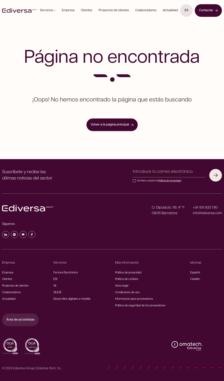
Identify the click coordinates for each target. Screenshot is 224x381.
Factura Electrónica (65, 272)
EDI (55, 279)
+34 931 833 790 (205, 207)
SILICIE (57, 292)
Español (195, 272)
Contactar (208, 10)
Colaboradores (142, 10)
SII (54, 285)
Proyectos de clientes (112, 10)
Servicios (53, 10)
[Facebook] (31, 235)
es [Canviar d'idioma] (186, 10)
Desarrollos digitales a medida (71, 299)
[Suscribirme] (215, 175)
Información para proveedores (134, 299)
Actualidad (164, 10)
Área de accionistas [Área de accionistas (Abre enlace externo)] (20, 319)
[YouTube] (23, 235)
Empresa (71, 10)
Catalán (195, 279)
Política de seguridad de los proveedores (140, 305)
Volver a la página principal (112, 124)
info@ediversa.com (207, 213)
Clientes (87, 10)
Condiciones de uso (127, 292)
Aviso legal (121, 285)
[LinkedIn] (5, 235)
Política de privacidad (169, 180)
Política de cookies (126, 279)
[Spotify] (14, 235)
